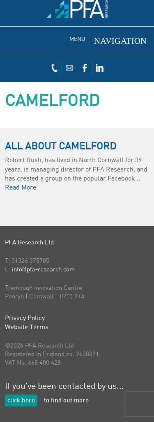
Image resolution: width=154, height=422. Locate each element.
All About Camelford (60, 147)
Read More (20, 188)
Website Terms (26, 327)
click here (21, 401)
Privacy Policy (25, 318)
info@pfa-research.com (43, 270)
